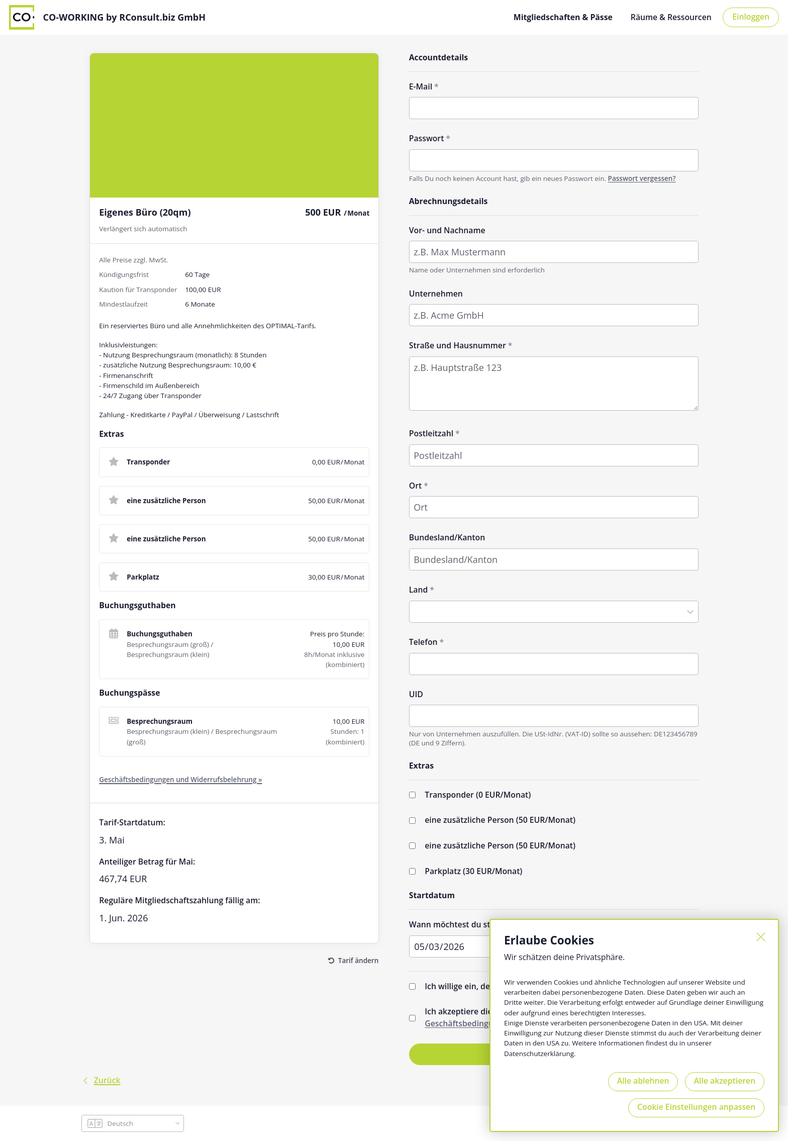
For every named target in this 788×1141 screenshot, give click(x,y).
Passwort (426, 137)
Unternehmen (436, 293)
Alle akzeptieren (724, 1080)
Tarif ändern (358, 960)
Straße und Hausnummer (457, 344)
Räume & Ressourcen (671, 16)
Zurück (100, 1080)
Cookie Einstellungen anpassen (696, 1106)
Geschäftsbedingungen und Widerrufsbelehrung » (180, 779)
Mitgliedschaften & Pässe (563, 16)
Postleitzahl (431, 432)
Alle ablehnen (641, 1080)
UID (416, 693)
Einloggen (750, 16)
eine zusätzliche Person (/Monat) (500, 819)
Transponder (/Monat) (478, 794)
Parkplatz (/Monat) (473, 870)
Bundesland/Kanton (447, 536)
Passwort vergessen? (642, 177)
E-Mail (420, 85)
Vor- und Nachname (447, 229)
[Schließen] (760, 937)
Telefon (423, 641)
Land (418, 589)
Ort (415, 485)
